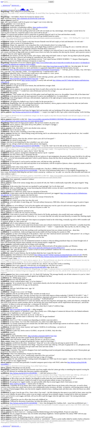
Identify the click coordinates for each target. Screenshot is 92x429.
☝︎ (1, 114)
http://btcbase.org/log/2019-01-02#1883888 (23, 170)
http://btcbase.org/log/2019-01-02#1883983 (23, 373)
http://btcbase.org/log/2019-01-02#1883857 (25, 112)
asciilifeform (5, 25)
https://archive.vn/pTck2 (29, 80)
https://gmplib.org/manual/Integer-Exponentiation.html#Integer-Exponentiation (34, 69)
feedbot (3, 38)
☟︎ (48, 32)
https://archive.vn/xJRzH (18, 383)
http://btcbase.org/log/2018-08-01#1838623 (14, 406)
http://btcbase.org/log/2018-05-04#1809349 (54, 256)
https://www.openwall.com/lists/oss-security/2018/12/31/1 (46, 248)
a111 (2, 115)
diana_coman (5, 337)
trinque (3, 34)
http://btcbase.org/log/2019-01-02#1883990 (23, 403)
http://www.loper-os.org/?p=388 (20, 309)
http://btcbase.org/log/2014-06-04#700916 (33, 267)
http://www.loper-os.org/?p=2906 (57, 66)
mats (2, 18)
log (2, 2)
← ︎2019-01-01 (5, 5)
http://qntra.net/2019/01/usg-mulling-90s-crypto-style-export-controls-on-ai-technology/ (33, 38)
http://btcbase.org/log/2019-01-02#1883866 (25, 146)
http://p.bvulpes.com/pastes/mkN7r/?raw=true (42, 336)
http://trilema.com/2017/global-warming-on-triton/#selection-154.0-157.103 (58, 255)
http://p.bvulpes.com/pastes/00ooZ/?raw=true (24, 78)
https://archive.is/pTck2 (40, 27)
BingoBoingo (5, 11)
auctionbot (4, 13)
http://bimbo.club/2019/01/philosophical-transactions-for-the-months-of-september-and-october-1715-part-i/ (40, 420)
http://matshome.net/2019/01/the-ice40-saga (31, 18)
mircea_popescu (6, 20)
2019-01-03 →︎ (16, 5)
